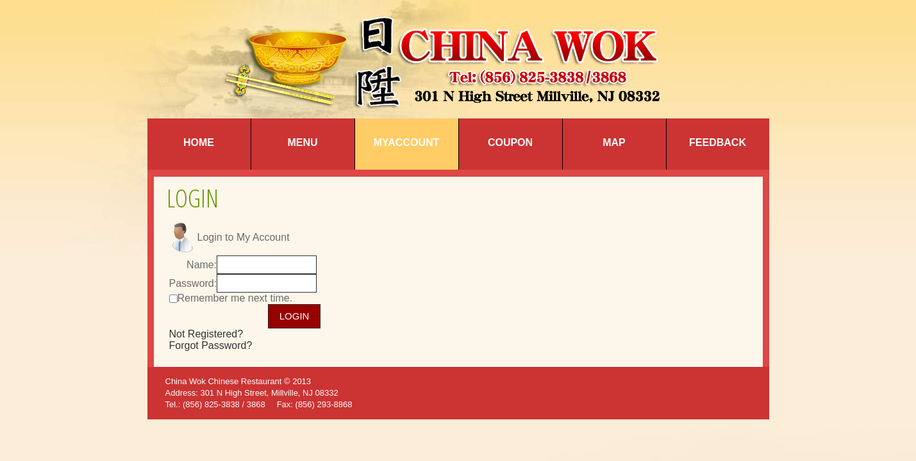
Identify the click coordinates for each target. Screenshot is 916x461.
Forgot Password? (211, 345)
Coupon (510, 142)
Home (198, 142)
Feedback (717, 142)
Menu (302, 142)
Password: (193, 283)
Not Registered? (206, 333)
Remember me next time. (235, 298)
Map (614, 142)
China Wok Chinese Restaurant (223, 381)
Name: (202, 264)
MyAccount (407, 142)
